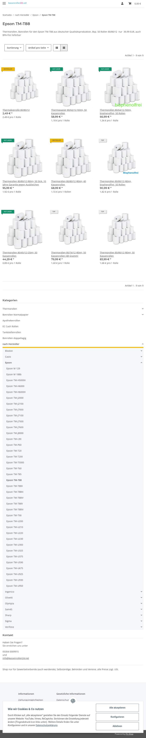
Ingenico (9, 591)
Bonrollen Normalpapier (15, 314)
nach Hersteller (11, 344)
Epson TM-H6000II (16, 391)
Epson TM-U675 (14, 568)
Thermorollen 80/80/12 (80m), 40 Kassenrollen (68, 183)
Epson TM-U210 (14, 527)
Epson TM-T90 (13, 515)
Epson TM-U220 (14, 532)
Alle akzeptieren (117, 707)
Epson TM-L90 (13, 438)
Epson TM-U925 (14, 574)
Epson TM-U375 (14, 556)
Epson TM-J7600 (14, 427)
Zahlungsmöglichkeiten (30, 699)
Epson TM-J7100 (14, 415)
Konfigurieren (117, 717)
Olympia (9, 603)
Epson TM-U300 (14, 544)
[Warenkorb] (134, 3)
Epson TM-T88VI (14, 509)
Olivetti (9, 597)
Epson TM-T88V (14, 503)
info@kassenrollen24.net (16, 658)
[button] (122, 3)
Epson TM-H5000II (16, 380)
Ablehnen (117, 726)
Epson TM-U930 (14, 579)
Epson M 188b (13, 374)
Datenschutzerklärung (46, 725)
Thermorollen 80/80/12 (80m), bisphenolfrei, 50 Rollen (115, 183)
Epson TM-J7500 (14, 421)
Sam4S (8, 609)
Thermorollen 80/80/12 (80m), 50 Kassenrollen (117, 254)
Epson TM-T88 (14, 480)
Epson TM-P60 (13, 444)
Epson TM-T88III (14, 491)
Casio (8, 356)
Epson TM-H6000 (15, 386)
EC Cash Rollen (10, 326)
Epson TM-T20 (13, 450)
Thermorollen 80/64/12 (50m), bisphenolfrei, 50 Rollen (115, 111)
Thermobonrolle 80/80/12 (16, 109)
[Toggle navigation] (4, 2)
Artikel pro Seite (37, 47)
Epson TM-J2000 (14, 397)
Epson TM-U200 (14, 521)
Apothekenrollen (11, 320)
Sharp (8, 615)
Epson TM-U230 (14, 538)
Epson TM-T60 (13, 468)
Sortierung (13, 47)
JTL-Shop (129, 734)
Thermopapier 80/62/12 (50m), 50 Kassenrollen (69, 111)
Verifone (9, 626)
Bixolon (9, 350)
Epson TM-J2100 (14, 403)
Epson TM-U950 (14, 585)
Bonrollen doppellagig (14, 338)
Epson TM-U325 (14, 550)
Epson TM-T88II (14, 485)
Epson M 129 (13, 368)
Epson (8, 362)
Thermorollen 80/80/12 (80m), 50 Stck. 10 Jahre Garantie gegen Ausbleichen (24, 183)
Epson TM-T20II (14, 456)
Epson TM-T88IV (14, 497)
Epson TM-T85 (13, 474)
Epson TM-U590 (14, 562)
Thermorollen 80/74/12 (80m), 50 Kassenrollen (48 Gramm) (68, 254)
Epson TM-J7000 (14, 409)
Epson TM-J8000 (14, 433)
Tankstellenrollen (12, 332)
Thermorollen (10, 308)
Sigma (8, 621)
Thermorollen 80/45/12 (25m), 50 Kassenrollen (20, 254)
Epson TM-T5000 (15, 462)
